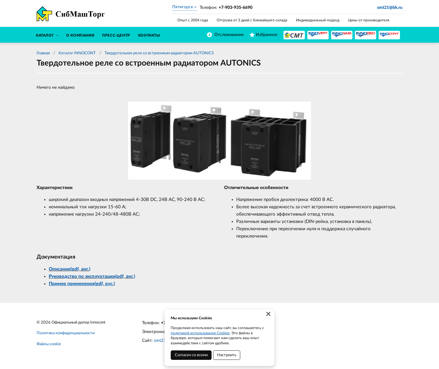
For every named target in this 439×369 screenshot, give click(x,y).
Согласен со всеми (191, 355)
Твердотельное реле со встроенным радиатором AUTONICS (159, 53)
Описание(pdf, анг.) (69, 269)
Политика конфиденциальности (66, 333)
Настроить (226, 355)
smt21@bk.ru (389, 7)
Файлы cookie (49, 344)
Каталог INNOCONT (77, 53)
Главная (43, 53)
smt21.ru (162, 341)
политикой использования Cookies (200, 333)
